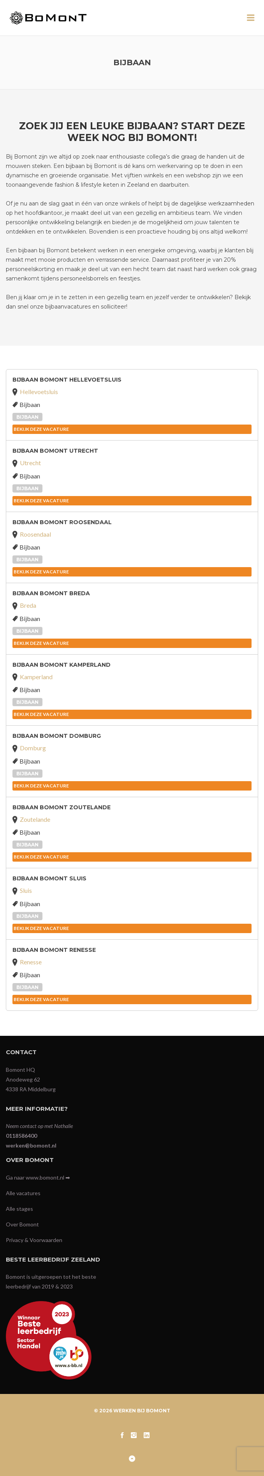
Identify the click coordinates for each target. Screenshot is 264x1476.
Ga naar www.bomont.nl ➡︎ (38, 1177)
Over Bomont (22, 1224)
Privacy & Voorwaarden (34, 1240)
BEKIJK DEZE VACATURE (41, 429)
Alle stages (19, 1208)
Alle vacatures (23, 1193)
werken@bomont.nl (31, 1145)
